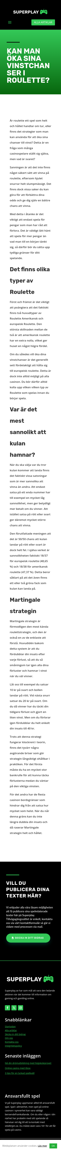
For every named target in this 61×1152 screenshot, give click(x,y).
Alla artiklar (43, 22)
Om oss (9, 1038)
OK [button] (53, 1145)
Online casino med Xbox (17, 1068)
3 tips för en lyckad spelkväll (19, 1073)
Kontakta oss (12, 1041)
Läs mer (42, 1145)
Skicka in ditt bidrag (29, 938)
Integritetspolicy (13, 1045)
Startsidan (10, 1026)
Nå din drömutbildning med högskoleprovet (28, 1063)
